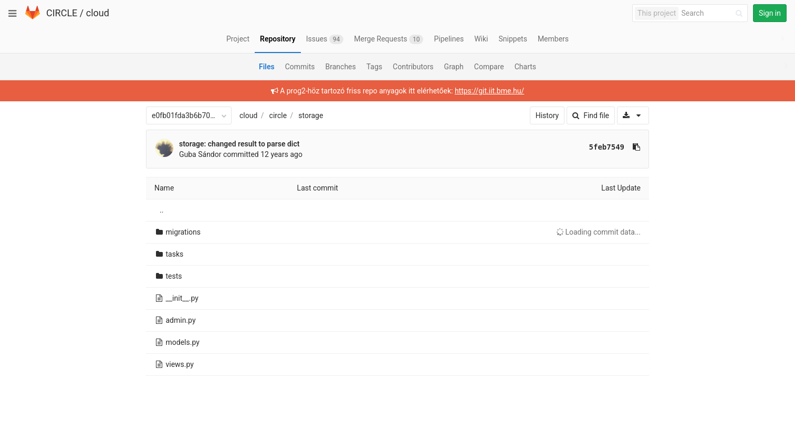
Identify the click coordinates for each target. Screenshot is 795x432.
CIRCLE (61, 12)
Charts (525, 66)
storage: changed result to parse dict (239, 144)
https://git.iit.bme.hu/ (489, 91)
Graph (454, 66)
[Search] (713, 13)
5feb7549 (606, 147)
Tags (374, 66)
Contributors (413, 66)
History (547, 115)
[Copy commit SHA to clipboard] (636, 147)
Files (267, 66)
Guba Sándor (200, 154)
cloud (97, 12)
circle (278, 115)
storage (310, 115)
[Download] (633, 115)
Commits (300, 66)
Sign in (770, 13)
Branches (341, 66)
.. (161, 210)
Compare (489, 66)
